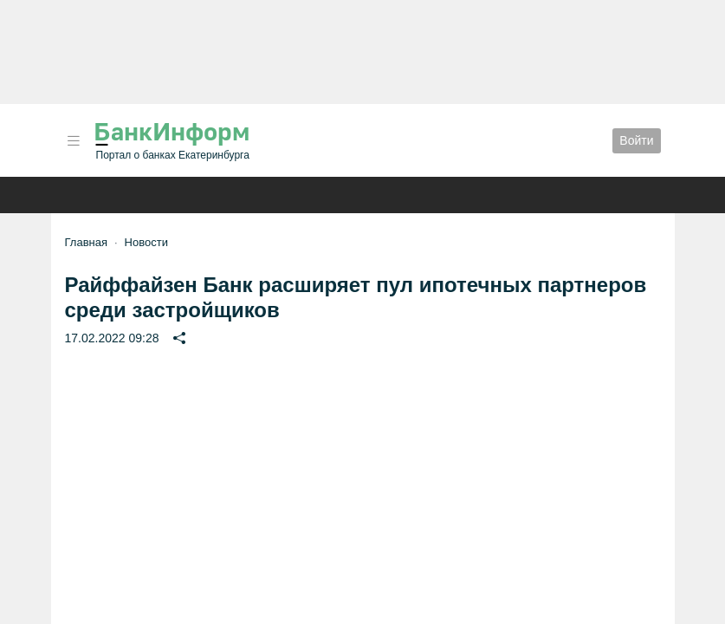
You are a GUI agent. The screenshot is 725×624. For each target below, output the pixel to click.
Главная (86, 242)
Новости (146, 242)
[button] (73, 141)
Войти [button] (636, 140)
